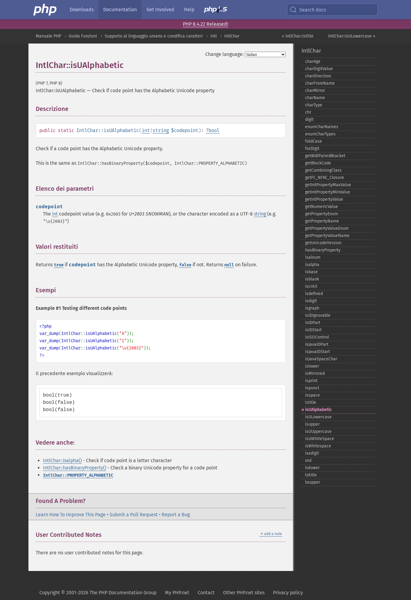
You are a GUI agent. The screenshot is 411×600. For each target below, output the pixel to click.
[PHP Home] (45, 9)
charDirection (318, 76)
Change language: (224, 54)
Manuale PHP (48, 36)
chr (308, 112)
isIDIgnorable (317, 315)
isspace (312, 395)
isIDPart (312, 322)
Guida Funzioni (83, 36)
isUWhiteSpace (319, 438)
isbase (311, 271)
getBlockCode (318, 163)
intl (213, 36)
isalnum (313, 257)
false (185, 265)
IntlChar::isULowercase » (351, 36)
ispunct (312, 388)
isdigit (311, 300)
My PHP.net (177, 592)
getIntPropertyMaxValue (328, 184)
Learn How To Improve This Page (71, 514)
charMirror (315, 90)
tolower (312, 467)
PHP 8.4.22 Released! (205, 24)
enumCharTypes (320, 134)
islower (312, 366)
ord (308, 460)
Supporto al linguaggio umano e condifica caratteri (154, 36)
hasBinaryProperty (322, 250)
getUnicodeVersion (323, 242)
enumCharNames (321, 126)
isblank (312, 279)
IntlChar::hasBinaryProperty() (74, 468)
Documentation (120, 9)
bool (214, 130)
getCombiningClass (323, 170)
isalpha (312, 264)
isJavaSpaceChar (321, 359)
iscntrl (311, 286)
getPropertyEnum (321, 213)
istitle (310, 402)
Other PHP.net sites (244, 592)
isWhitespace (318, 446)
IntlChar (231, 36)
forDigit (312, 148)
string (161, 130)
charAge (313, 61)
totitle (311, 475)
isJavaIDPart (316, 344)
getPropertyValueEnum (327, 228)
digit (309, 119)
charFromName (320, 83)
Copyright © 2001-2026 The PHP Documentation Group (97, 592)
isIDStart (313, 329)
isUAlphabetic (318, 409)
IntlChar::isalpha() (62, 460)
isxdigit (312, 453)
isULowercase (318, 417)
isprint (311, 380)
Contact (206, 592)
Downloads (82, 9)
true (59, 265)
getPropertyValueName (327, 235)
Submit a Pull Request (134, 514)
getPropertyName (322, 221)
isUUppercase (318, 431)
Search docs (308, 9)
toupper (312, 482)
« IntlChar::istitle (298, 36)
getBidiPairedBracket (325, 155)
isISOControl (317, 337)
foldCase (313, 141)
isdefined (314, 293)
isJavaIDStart (317, 351)
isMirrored (315, 373)
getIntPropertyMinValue (327, 192)
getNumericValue (321, 206)
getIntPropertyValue (324, 199)
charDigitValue (319, 68)
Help (189, 9)
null (229, 265)
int (146, 130)
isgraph (312, 308)
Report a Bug (176, 514)
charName (315, 97)
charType (313, 105)
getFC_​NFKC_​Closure (324, 177)
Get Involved (160, 9)
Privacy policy (288, 592)
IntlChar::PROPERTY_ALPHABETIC (78, 475)
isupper (312, 424)
